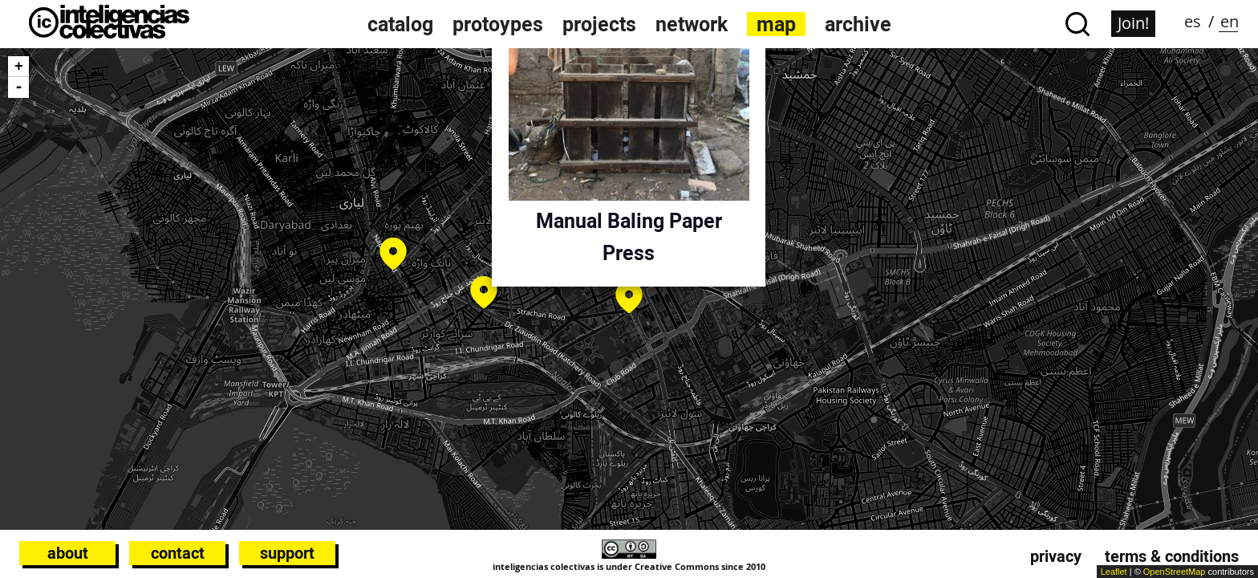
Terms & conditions (1172, 556)
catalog (400, 24)
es (1192, 21)
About (67, 553)
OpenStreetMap (1174, 571)
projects (599, 24)
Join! (1133, 23)
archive (858, 24)
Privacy (1055, 556)
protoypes (497, 24)
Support (287, 553)
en (1229, 21)
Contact (178, 553)
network (691, 24)
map (776, 24)
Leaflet (1114, 571)
